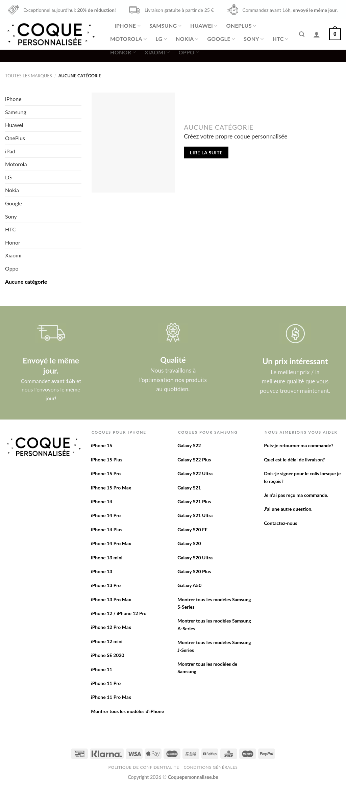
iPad (10, 151)
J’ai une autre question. (288, 509)
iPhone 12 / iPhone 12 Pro (118, 613)
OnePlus (241, 25)
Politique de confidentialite (143, 767)
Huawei (203, 25)
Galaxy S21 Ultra (195, 515)
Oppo (188, 52)
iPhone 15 (101, 445)
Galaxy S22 (189, 445)
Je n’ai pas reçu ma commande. (296, 495)
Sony (254, 38)
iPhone (128, 25)
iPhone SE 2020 (107, 655)
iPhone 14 (101, 501)
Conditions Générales (210, 767)
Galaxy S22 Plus (194, 459)
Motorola (128, 38)
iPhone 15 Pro (106, 473)
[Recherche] (301, 34)
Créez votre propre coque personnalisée (235, 136)
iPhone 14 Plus (106, 529)
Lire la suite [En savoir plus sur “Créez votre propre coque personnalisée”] (206, 152)
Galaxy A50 (189, 585)
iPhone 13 (101, 571)
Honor (123, 52)
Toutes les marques (28, 75)
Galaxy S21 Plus (194, 501)
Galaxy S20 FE (192, 529)
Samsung (165, 25)
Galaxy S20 (189, 543)
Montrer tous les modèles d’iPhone (127, 711)
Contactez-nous (280, 523)
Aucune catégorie (26, 281)
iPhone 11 (101, 669)
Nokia (187, 38)
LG (161, 38)
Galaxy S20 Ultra (195, 557)
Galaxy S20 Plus (194, 571)
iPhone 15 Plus (106, 459)
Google (221, 38)
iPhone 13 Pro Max (111, 599)
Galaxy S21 (189, 487)
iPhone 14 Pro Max (111, 543)
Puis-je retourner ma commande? (298, 445)
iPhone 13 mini (106, 557)
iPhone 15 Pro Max (111, 487)
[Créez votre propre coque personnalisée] (133, 143)
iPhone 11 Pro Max (111, 697)
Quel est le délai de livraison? (294, 459)
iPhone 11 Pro (106, 683)
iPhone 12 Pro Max (111, 627)
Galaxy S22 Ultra (195, 473)
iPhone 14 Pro (106, 515)
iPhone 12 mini (106, 641)
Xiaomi (157, 52)
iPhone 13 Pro (106, 585)
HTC (281, 38)
